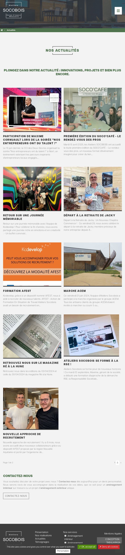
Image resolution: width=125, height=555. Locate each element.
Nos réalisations (43, 536)
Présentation (41, 532)
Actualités (40, 539)
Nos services (70, 532)
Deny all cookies (109, 547)
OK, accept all (87, 547)
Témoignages (42, 542)
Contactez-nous (16, 496)
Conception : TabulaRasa (112, 541)
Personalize (63, 551)
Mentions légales (113, 534)
